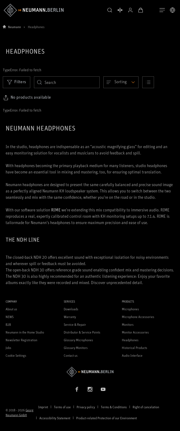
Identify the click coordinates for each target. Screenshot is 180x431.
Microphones (130, 309)
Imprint (43, 407)
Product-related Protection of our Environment (106, 418)
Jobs (8, 348)
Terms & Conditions (114, 407)
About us (11, 309)
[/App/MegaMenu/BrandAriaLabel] (34, 10)
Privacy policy (86, 407)
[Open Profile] (126, 10)
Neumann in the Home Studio (25, 332)
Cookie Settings (16, 355)
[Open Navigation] (162, 10)
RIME (55, 209)
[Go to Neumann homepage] (90, 372)
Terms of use (62, 407)
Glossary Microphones (78, 340)
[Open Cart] (137, 10)
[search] (67, 82)
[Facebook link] (77, 389)
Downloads (71, 309)
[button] (106, 10)
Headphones (130, 340)
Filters (16, 82)
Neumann (14, 27)
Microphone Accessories (138, 317)
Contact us (71, 355)
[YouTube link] (103, 389)
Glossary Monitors (76, 348)
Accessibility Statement (54, 418)
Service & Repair (75, 324)
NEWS (10, 317)
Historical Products (134, 348)
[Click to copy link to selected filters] (27, 98)
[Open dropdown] (121, 82)
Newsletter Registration (21, 340)
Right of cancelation (146, 407)
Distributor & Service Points (82, 332)
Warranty (70, 317)
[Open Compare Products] (116, 10)
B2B (8, 324)
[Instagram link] (90, 389)
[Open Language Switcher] (172, 10)
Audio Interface (132, 355)
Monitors (128, 324)
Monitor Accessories (135, 332)
